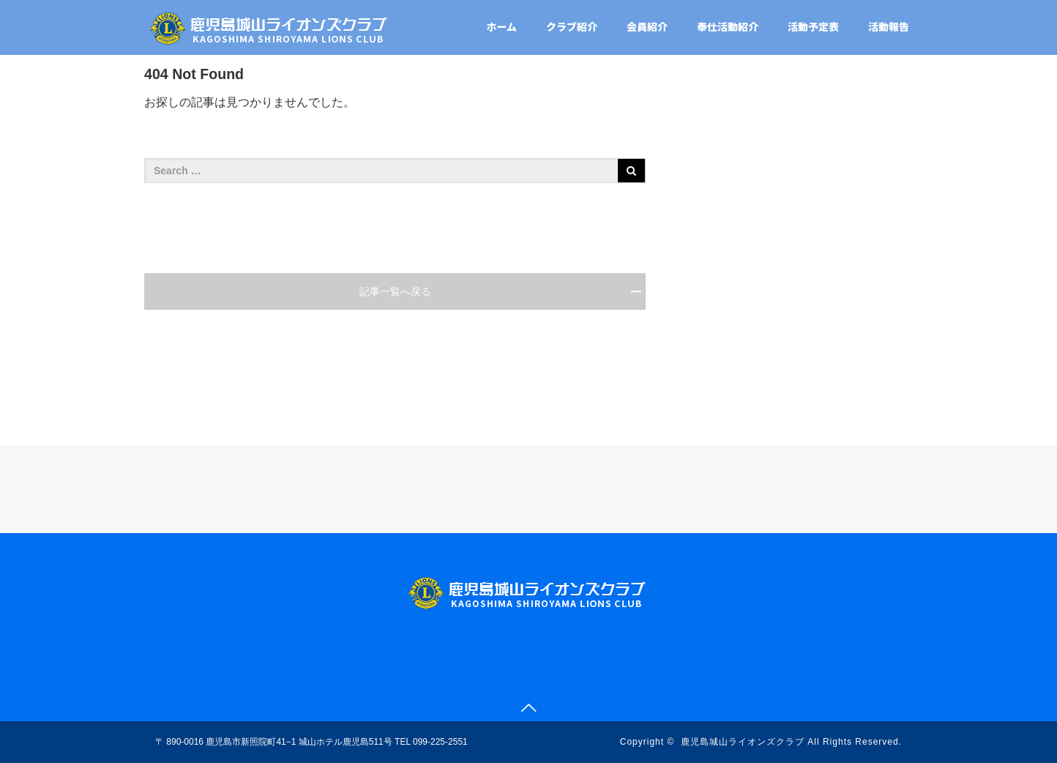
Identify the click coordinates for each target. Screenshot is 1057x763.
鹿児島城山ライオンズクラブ (742, 742)
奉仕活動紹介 (727, 26)
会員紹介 (647, 26)
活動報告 (888, 26)
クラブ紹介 (571, 26)
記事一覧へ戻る (395, 291)
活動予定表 (813, 26)
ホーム (501, 26)
